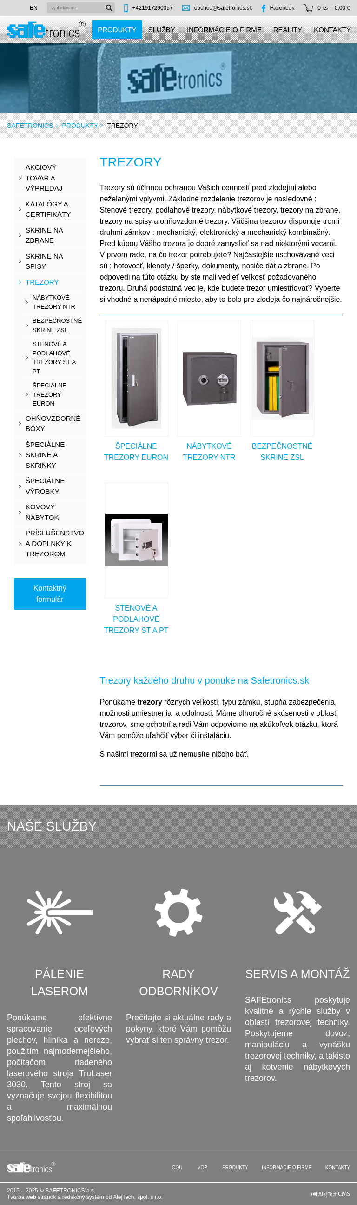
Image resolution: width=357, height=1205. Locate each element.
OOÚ (177, 1167)
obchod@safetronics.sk (223, 8)
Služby (161, 29)
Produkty (117, 29)
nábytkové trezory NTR (54, 302)
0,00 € (342, 8)
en (34, 8)
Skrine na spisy (44, 261)
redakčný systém (83, 1197)
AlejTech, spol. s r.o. (138, 1197)
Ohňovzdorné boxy (53, 423)
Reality (288, 29)
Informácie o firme (224, 29)
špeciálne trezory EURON (49, 394)
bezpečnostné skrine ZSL (57, 325)
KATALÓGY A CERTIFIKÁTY (48, 209)
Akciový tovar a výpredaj (44, 177)
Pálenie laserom (59, 982)
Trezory (42, 282)
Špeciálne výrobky (45, 486)
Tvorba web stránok (31, 1197)
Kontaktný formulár (49, 593)
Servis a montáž (297, 973)
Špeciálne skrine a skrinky (45, 454)
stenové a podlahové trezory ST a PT (54, 357)
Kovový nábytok (42, 512)
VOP (201, 1167)
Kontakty (332, 29)
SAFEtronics (30, 125)
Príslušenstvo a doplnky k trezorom (55, 543)
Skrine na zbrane (44, 235)
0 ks (322, 8)
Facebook (282, 8)
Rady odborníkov (178, 982)
